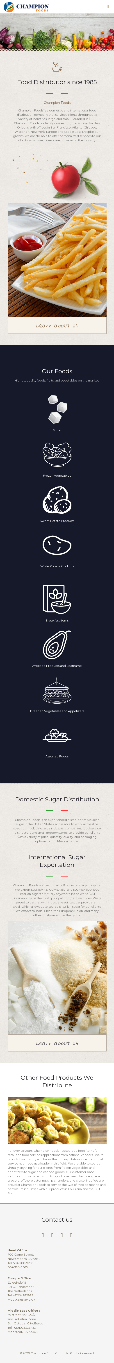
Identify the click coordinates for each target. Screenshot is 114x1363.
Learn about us (57, 325)
